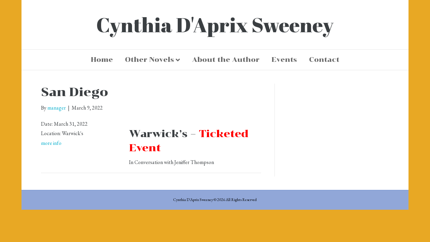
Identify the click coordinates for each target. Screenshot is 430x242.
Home (102, 59)
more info (51, 143)
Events (284, 59)
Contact (324, 59)
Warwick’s (158, 133)
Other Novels (149, 59)
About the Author (225, 59)
